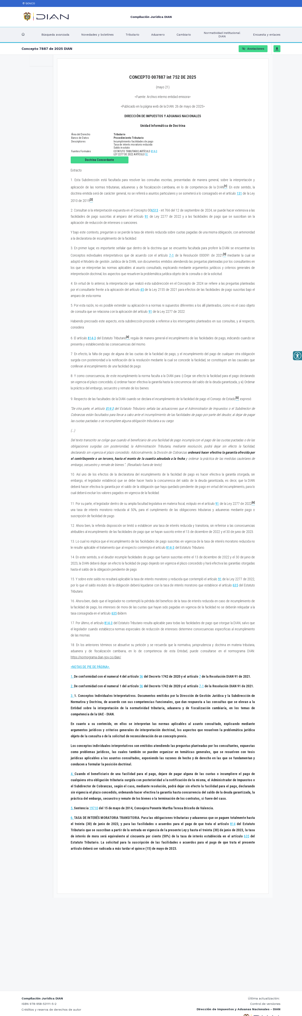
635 (235, 585)
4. (73, 774)
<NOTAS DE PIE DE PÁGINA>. (90, 667)
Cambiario (184, 34)
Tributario (132, 34)
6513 (154, 210)
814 (232, 824)
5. (72, 808)
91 (146, 154)
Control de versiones (265, 1004)
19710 (93, 808)
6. (72, 818)
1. (72, 676)
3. (72, 696)
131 (239, 193)
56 (141, 676)
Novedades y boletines (97, 34)
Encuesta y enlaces (266, 34)
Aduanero (158, 34)
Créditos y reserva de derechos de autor (51, 1009)
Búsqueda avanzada (55, 34)
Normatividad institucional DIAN (222, 34)
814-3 (154, 151)
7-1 (171, 255)
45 (142, 290)
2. (72, 686)
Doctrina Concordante (99, 160)
